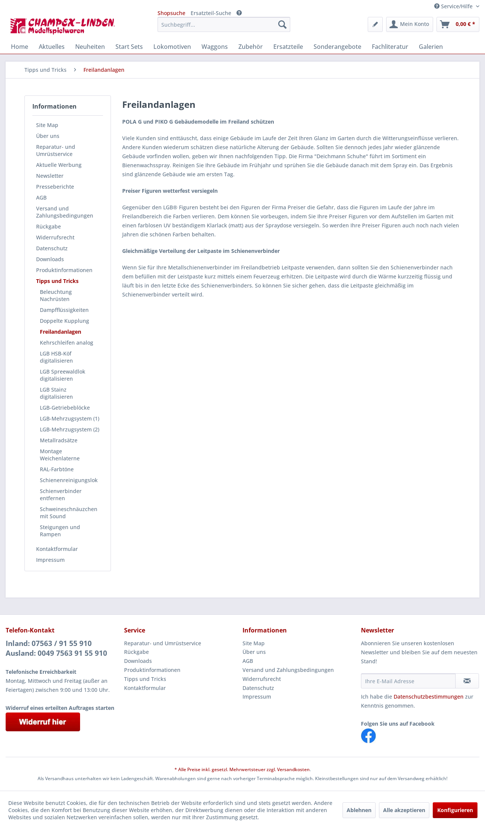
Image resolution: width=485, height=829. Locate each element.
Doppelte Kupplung (64, 320)
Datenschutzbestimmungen (429, 696)
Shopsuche (171, 13)
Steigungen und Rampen (60, 530)
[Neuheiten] (90, 46)
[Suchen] (282, 24)
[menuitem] (224, 24)
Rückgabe (48, 226)
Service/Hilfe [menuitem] (454, 6)
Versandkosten (293, 769)
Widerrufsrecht (55, 237)
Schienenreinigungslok (69, 480)
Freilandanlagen (60, 331)
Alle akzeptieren (404, 810)
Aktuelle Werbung (59, 164)
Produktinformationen (64, 270)
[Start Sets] (129, 46)
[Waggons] (214, 46)
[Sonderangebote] (337, 46)
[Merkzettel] (375, 24)
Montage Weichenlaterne (60, 455)
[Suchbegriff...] (224, 24)
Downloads (50, 259)
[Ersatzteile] (288, 46)
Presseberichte (55, 186)
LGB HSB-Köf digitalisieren (56, 357)
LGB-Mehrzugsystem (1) (69, 418)
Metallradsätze (58, 440)
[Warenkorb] (457, 24)
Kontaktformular (57, 548)
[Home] (19, 46)
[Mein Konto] (409, 24)
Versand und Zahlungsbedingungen (64, 212)
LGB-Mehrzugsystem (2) (69, 429)
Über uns (47, 135)
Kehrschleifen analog (66, 342)
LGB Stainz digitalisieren (56, 393)
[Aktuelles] (51, 46)
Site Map (47, 125)
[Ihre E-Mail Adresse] (408, 680)
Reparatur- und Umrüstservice (55, 150)
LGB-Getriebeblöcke (65, 407)
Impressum (50, 559)
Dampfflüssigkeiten (64, 309)
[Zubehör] (250, 46)
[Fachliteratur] (390, 46)
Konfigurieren (455, 810)
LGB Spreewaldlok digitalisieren (62, 375)
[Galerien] (431, 46)
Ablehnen (359, 810)
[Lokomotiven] (172, 46)
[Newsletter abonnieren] (467, 680)
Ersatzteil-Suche (211, 13)
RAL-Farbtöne (57, 469)
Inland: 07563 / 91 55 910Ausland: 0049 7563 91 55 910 (56, 648)
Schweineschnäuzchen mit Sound (68, 512)
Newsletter (50, 175)
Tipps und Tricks (57, 280)
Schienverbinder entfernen (61, 494)
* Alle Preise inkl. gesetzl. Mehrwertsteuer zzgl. (225, 769)
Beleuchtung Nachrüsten (56, 295)
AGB (41, 197)
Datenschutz (52, 248)
